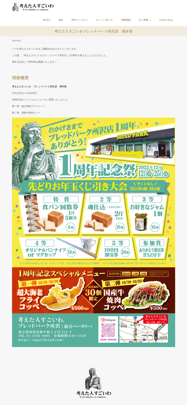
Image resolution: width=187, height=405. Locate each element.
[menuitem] (48, 20)
